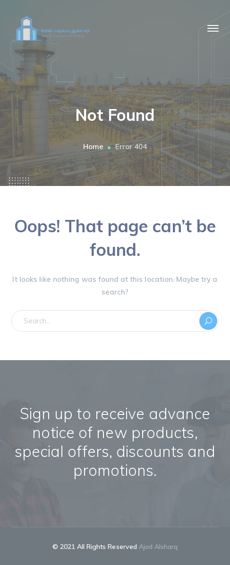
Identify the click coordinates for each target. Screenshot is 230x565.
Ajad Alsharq (158, 546)
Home (93, 146)
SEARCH (208, 321)
